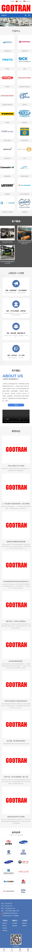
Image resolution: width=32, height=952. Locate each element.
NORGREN (25, 51)
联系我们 (24, 925)
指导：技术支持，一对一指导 (16, 355)
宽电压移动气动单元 (7, 242)
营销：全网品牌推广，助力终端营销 (16, 290)
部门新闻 (14, 923)
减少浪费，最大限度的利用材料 (16, 741)
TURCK (7, 122)
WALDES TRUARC (25, 86)
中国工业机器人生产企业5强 (16, 465)
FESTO (7, 68)
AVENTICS (7, 158)
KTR (24, 158)
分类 (20, 950)
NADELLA (24, 122)
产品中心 (5, 920)
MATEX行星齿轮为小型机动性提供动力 (16, 701)
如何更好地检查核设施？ (16, 661)
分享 (4, 950)
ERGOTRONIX (24, 176)
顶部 (28, 950)
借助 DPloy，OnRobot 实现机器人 (16, 621)
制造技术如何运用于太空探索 (16, 816)
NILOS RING (24, 140)
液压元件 (4, 923)
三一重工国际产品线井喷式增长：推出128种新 (16, 503)
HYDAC (7, 86)
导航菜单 (3, 15)
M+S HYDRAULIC (24, 194)
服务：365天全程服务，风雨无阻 (16, 311)
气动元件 (4, 928)
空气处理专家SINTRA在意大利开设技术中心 (16, 581)
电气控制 (4, 930)
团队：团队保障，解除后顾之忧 (16, 333)
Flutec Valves (7, 140)
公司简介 (24, 920)
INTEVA (25, 104)
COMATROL (7, 176)
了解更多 (16, 405)
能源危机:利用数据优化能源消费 (16, 541)
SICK (24, 68)
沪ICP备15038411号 (7, 915)
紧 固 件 (4, 925)
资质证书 (24, 923)
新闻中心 (15, 920)
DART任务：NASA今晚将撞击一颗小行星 (16, 777)
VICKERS (7, 194)
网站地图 (16, 915)
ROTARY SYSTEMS (7, 212)
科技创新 (14, 925)
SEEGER (24, 212)
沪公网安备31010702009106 (9, 913)
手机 (12, 950)
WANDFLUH (7, 51)
